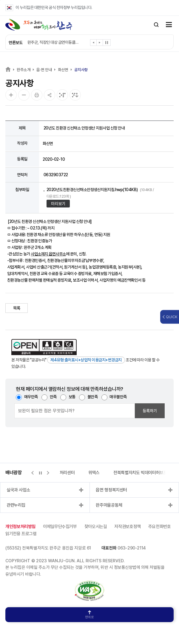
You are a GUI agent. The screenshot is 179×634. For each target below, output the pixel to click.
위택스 (94, 472)
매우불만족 (118, 396)
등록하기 (150, 410)
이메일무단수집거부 (60, 526)
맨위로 (89, 614)
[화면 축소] (24, 95)
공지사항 (81, 69)
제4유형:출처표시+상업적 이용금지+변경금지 (86, 359)
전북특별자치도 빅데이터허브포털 (142, 472)
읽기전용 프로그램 (21, 533)
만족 (53, 396)
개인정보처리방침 (20, 526)
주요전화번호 (159, 526)
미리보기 (58, 203)
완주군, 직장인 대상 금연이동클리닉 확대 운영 (54, 42)
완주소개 (23, 69)
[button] (93, 44)
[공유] (49, 95)
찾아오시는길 (95, 526)
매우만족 (31, 396)
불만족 (92, 396)
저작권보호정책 (127, 526)
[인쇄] (36, 95)
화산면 (63, 69)
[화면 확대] (11, 95)
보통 (72, 396)
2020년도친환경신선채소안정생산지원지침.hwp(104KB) (100, 193)
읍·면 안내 (44, 69)
